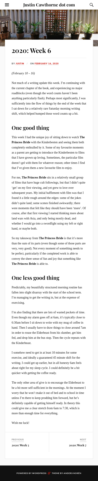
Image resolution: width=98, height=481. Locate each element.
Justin (20, 63)
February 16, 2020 (47, 63)
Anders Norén (72, 473)
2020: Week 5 (20, 445)
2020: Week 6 (31, 50)
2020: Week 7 (77, 445)
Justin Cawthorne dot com (49, 4)
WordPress (39, 473)
